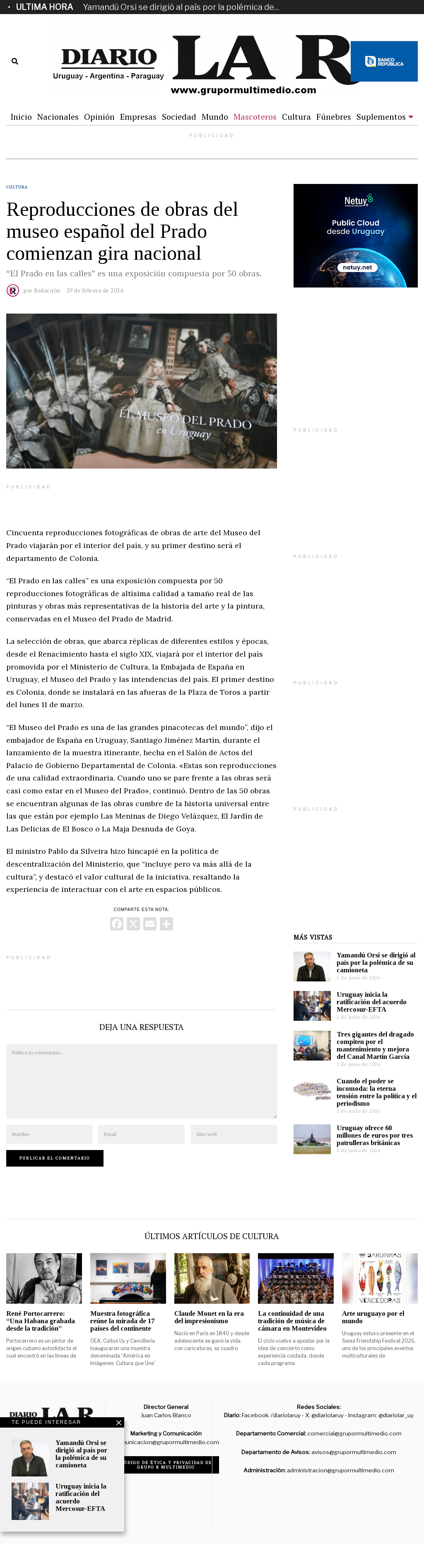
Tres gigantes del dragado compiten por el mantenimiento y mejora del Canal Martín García (375, 1045)
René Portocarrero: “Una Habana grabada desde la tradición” (40, 1321)
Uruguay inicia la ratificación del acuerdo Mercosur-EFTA (372, 1002)
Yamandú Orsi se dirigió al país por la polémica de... (181, 7)
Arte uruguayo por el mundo (373, 1317)
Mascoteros (255, 116)
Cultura (296, 116)
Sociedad (179, 116)
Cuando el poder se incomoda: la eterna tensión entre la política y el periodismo (377, 1092)
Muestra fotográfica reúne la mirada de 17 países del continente (122, 1321)
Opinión (99, 116)
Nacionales (58, 116)
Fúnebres (333, 116)
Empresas (138, 116)
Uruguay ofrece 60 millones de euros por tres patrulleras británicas (375, 1135)
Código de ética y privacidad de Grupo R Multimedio (166, 1465)
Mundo (215, 116)
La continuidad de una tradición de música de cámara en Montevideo (292, 1321)
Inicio (21, 116)
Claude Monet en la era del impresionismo (209, 1317)
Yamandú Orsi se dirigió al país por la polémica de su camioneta (376, 962)
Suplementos (381, 116)
